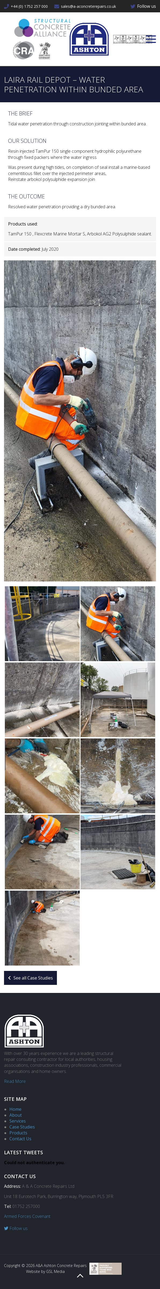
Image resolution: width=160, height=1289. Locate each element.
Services (17, 1121)
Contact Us (20, 1139)
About (15, 1115)
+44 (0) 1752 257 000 (26, 6)
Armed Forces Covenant (27, 1216)
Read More (15, 1081)
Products (18, 1133)
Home (15, 1109)
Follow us (143, 6)
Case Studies (22, 1127)
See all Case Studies (30, 978)
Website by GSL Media (45, 1271)
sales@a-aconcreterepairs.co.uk (85, 6)
